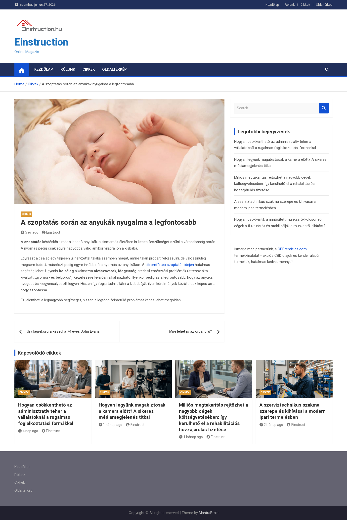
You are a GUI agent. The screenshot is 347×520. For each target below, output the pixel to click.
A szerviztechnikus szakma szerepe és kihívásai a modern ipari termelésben (293, 411)
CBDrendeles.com (292, 249)
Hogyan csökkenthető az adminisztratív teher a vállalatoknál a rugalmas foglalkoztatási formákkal (45, 414)
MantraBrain (208, 513)
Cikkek (305, 4)
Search (324, 108)
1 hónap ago (111, 425)
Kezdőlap (272, 4)
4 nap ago (28, 431)
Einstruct (51, 232)
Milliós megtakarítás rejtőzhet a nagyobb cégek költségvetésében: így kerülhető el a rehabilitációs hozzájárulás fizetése (274, 183)
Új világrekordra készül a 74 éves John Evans (63, 331)
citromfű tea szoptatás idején (169, 264)
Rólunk (290, 4)
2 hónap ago (271, 425)
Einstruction (41, 42)
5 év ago (29, 232)
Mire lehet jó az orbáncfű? (190, 331)
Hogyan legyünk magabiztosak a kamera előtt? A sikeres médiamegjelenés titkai (132, 411)
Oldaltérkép (324, 4)
